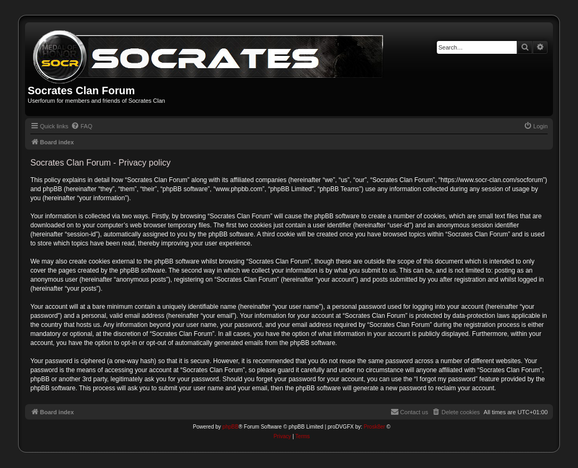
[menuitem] (81, 126)
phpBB (231, 427)
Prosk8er (374, 427)
